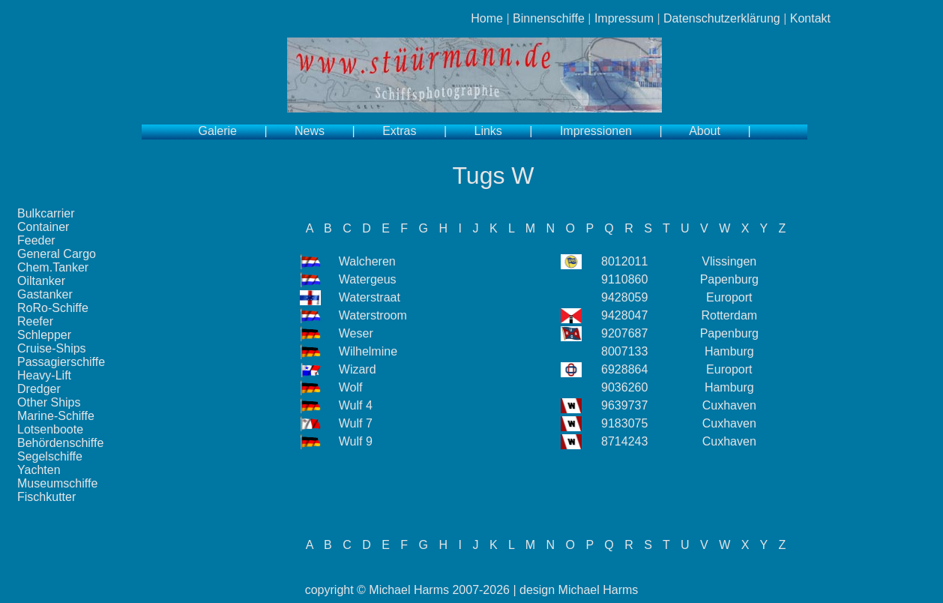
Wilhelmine (368, 351)
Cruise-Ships (51, 348)
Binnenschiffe (549, 18)
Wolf (351, 387)
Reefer (35, 321)
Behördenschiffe (60, 442)
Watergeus (368, 279)
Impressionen (596, 130)
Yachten (39, 470)
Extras (399, 130)
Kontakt (810, 18)
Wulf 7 (356, 423)
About (704, 130)
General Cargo (56, 254)
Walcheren (367, 261)
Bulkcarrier (45, 213)
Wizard (357, 369)
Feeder (36, 240)
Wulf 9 (356, 441)
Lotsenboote (50, 429)
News (310, 130)
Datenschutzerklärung (721, 18)
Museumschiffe (57, 483)
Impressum (624, 18)
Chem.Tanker (52, 267)
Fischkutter (46, 496)
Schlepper (44, 334)
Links (488, 130)
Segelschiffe (49, 456)
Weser (356, 333)
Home (487, 18)
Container (43, 226)
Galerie (217, 130)
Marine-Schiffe (55, 416)
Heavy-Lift (44, 375)
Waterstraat (369, 297)
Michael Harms (409, 590)
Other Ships (48, 402)
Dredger (39, 388)
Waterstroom (373, 315)
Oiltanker (41, 280)
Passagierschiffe (61, 362)
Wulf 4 (356, 405)
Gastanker (45, 294)
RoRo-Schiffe (52, 308)
